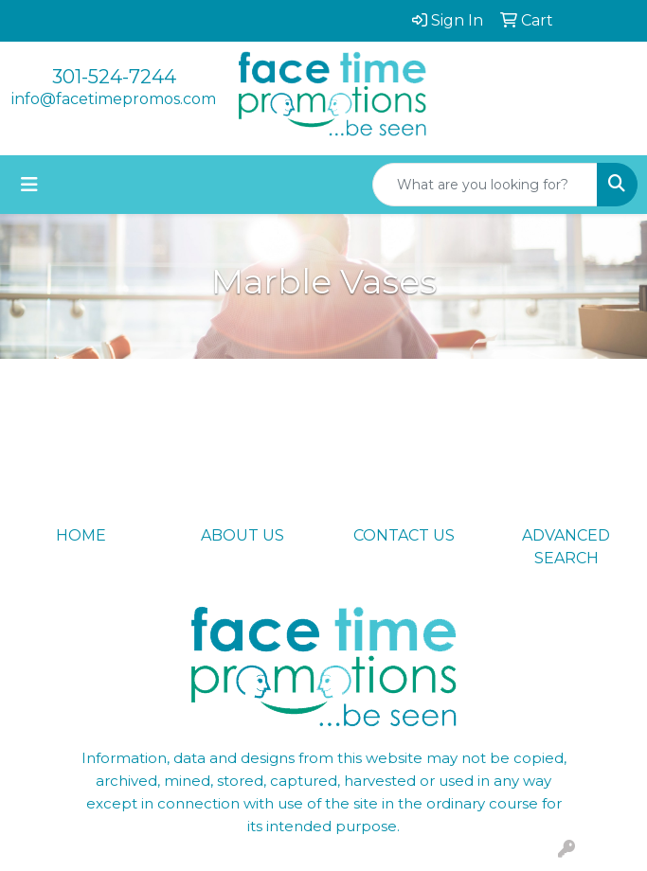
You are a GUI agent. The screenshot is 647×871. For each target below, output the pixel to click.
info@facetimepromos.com (113, 99)
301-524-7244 (114, 76)
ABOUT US (242, 535)
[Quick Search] (485, 184)
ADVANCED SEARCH (566, 546)
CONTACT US (404, 535)
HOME (81, 535)
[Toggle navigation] (29, 184)
